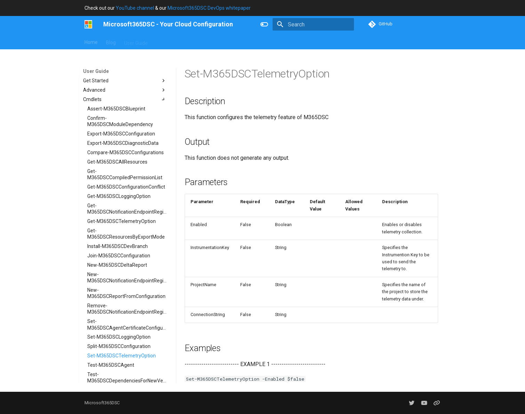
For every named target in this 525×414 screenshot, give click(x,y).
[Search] (313, 24)
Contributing (169, 41)
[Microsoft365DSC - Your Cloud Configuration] (88, 24)
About (259, 41)
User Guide (136, 41)
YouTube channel (135, 8)
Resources (232, 41)
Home (91, 41)
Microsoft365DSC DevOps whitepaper (209, 8)
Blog (111, 41)
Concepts (202, 41)
